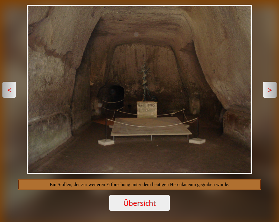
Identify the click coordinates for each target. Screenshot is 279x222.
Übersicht (139, 203)
